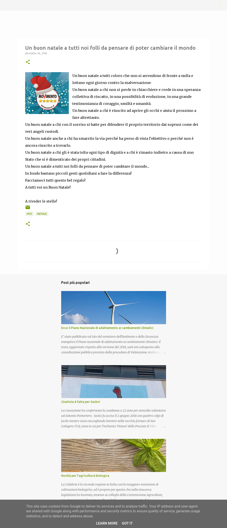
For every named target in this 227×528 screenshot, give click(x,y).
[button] (27, 62)
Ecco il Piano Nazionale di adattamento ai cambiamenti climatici (107, 328)
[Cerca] (18, 5)
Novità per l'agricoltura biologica (85, 475)
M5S (29, 213)
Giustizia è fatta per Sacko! (80, 402)
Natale (42, 213)
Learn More (107, 523)
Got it (127, 523)
